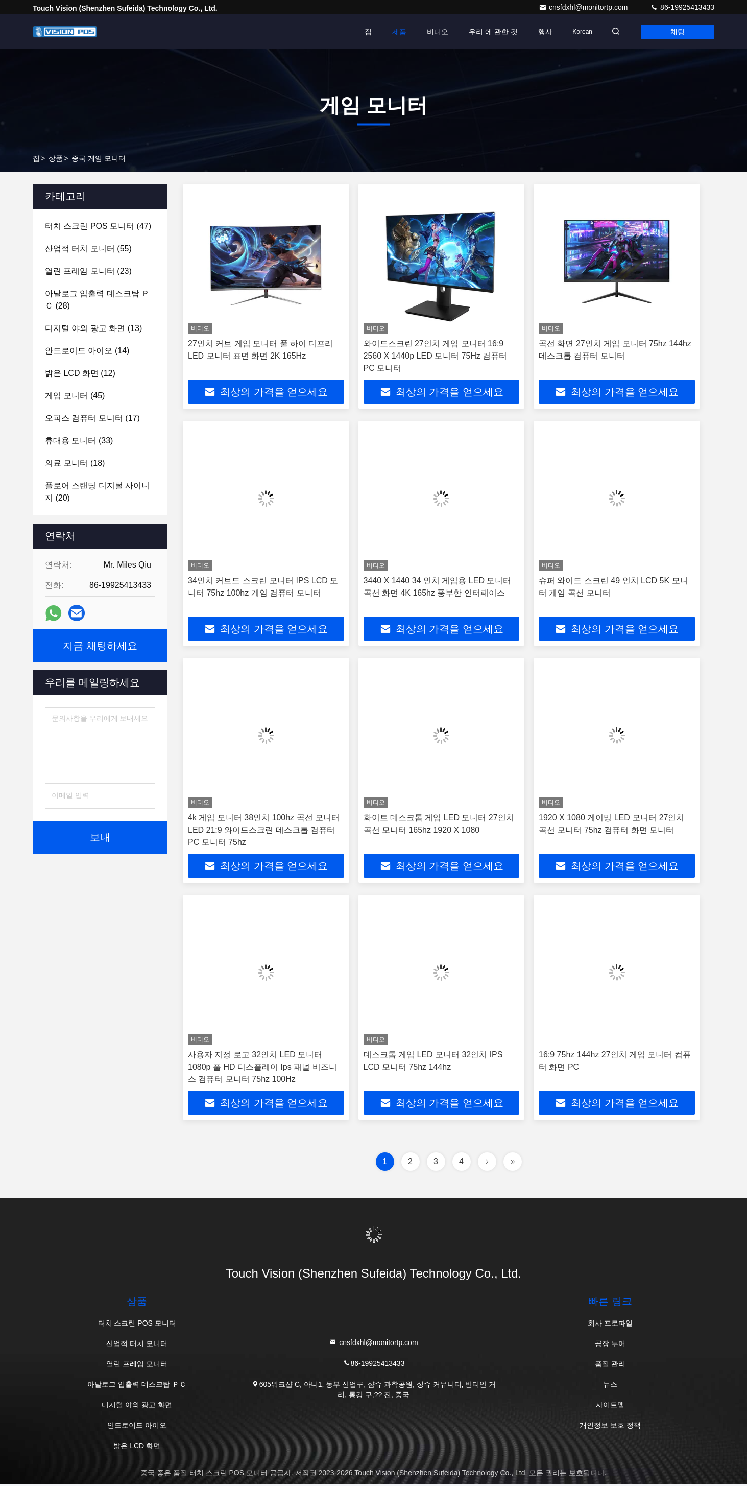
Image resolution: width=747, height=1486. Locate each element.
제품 (393, 32)
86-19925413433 (682, 7)
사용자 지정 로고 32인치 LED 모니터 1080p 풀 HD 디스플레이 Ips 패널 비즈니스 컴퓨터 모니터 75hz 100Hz (262, 1068)
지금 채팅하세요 (100, 645)
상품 (56, 158)
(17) (92, 418)
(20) (97, 491)
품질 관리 (610, 1366)
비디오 (431, 32)
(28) (97, 299)
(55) (88, 248)
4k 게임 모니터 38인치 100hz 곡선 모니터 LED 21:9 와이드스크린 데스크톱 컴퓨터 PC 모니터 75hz (264, 830)
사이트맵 (610, 1407)
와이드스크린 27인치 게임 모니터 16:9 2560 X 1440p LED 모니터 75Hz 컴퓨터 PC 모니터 (436, 355)
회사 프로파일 (610, 1325)
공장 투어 (610, 1345)
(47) (98, 226)
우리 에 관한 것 (487, 32)
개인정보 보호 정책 (610, 1427)
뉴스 (610, 1386)
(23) (88, 271)
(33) (79, 440)
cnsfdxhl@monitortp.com (584, 7)
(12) (80, 373)
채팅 (676, 32)
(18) (75, 463)
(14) (87, 350)
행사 (539, 32)
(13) (93, 328)
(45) (75, 395)
